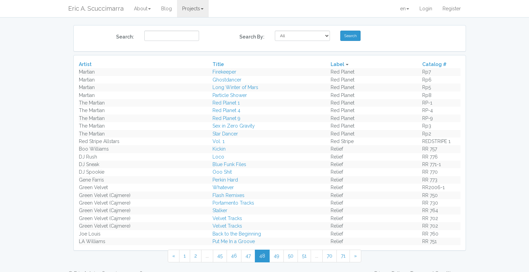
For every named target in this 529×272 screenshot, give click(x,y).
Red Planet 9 (226, 118)
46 (234, 256)
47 (248, 256)
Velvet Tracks (227, 218)
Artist (85, 64)
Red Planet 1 (226, 103)
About (142, 8)
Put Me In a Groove (233, 241)
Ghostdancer (226, 80)
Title (218, 64)
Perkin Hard (225, 180)
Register (452, 8)
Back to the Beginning (236, 234)
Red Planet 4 (226, 110)
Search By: (251, 37)
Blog (166, 8)
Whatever (223, 187)
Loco (218, 157)
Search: (125, 37)
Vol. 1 (218, 141)
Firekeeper (224, 72)
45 (219, 256)
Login (425, 8)
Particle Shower (229, 95)
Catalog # (434, 64)
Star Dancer (225, 134)
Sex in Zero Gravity (233, 126)
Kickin (219, 149)
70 (329, 256)
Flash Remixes (228, 195)
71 (343, 256)
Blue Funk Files (229, 164)
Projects (193, 8)
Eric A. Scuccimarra (96, 8)
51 (304, 256)
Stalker (219, 210)
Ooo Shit (222, 172)
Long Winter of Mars (235, 87)
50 (290, 256)
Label (337, 64)
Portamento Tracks (233, 203)
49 (276, 256)
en (404, 8)
